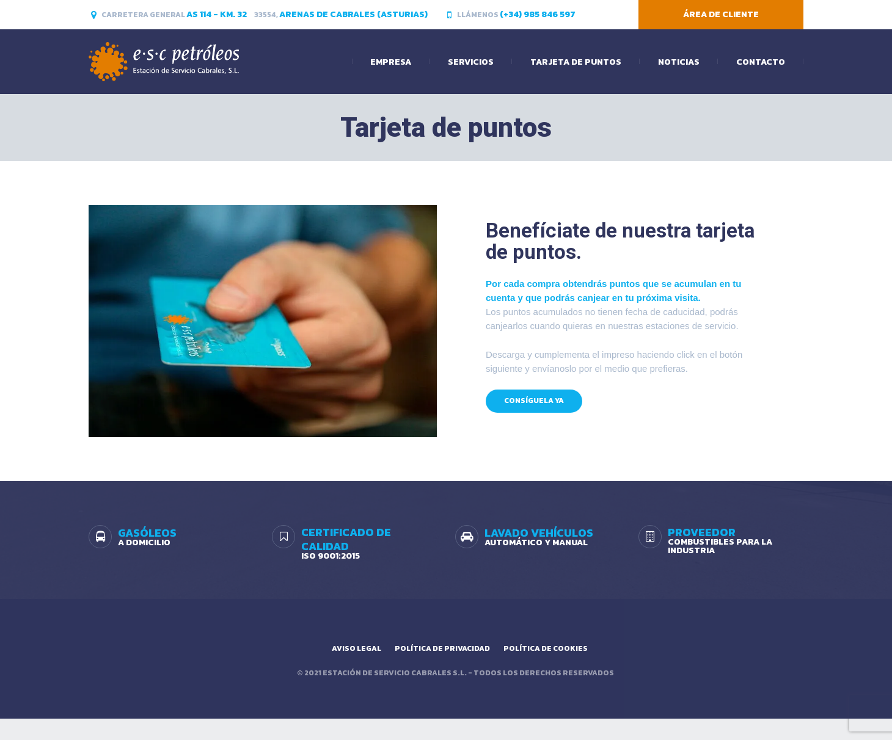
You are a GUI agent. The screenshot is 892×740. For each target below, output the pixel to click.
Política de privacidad (442, 648)
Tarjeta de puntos (575, 62)
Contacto (760, 62)
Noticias (679, 62)
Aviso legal (356, 648)
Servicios (471, 62)
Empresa (390, 62)
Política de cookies (545, 648)
